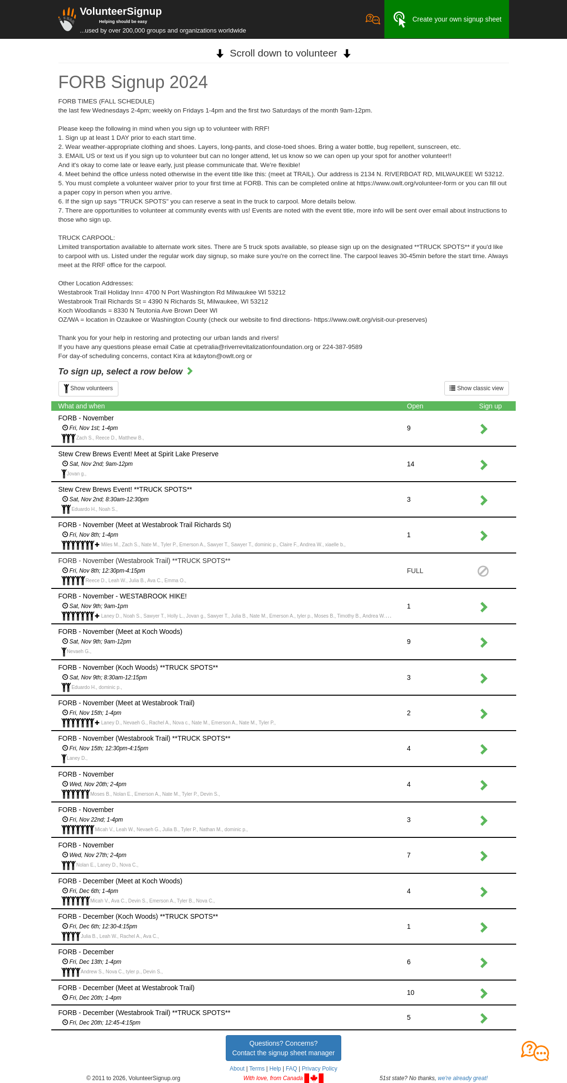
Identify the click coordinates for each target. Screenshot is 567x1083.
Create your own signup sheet (447, 19)
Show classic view (476, 388)
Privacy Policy (319, 1068)
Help (275, 1068)
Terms (257, 1068)
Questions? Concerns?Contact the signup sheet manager (283, 1048)
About (237, 1068)
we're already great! (463, 1078)
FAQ (291, 1068)
